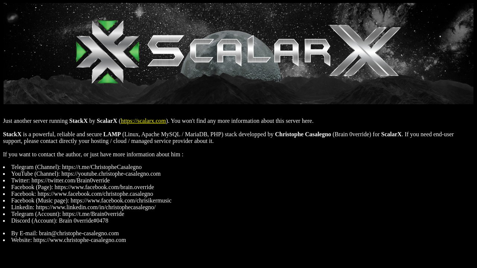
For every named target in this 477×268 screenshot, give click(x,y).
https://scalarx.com (143, 121)
